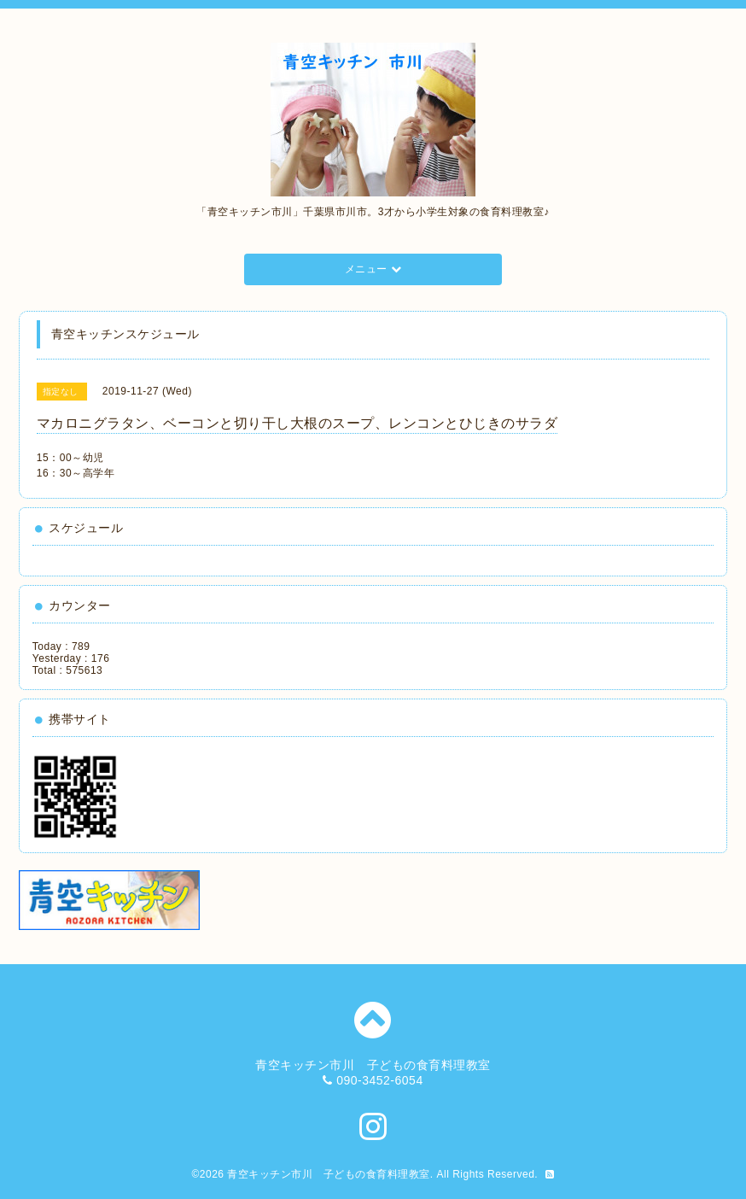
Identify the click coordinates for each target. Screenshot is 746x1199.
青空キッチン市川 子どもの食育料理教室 (328, 1174)
